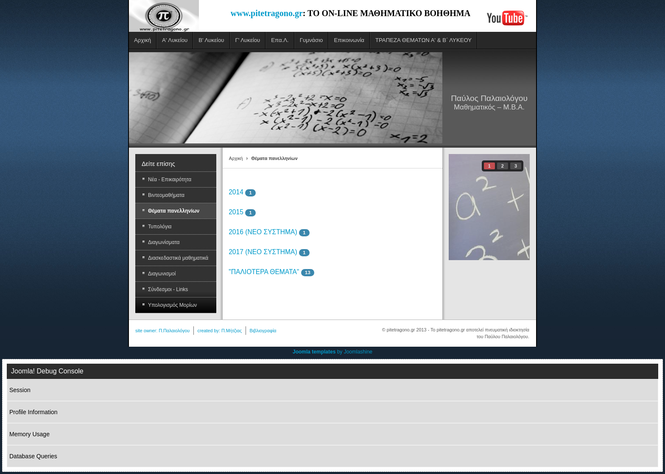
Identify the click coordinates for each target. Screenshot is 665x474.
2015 (236, 212)
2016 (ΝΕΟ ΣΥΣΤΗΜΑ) (263, 232)
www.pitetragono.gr (267, 13)
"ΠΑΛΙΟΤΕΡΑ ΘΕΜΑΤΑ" (264, 271)
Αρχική (236, 158)
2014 (236, 192)
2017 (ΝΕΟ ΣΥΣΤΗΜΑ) (263, 251)
